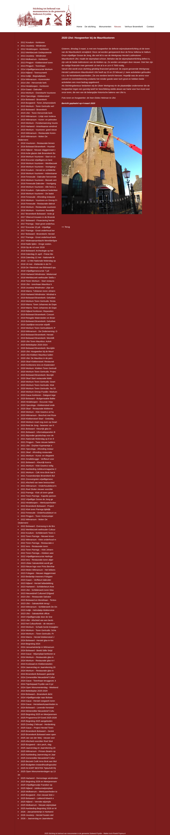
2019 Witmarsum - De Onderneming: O (39, 331)
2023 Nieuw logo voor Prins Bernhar (37, 566)
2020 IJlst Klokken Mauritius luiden (37, 355)
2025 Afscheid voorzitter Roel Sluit (37, 741)
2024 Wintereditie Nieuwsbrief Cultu (37, 711)
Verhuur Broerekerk (134, 26)
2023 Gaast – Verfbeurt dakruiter (36, 580)
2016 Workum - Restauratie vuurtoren (38, 207)
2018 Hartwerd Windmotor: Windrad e (38, 294)
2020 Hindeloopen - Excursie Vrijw (37, 402)
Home (79, 26)
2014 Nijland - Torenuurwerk (34, 72)
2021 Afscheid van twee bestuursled (37, 482)
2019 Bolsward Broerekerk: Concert (37, 314)
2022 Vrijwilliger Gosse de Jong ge (37, 499)
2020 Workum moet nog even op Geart (39, 422)
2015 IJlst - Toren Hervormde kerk (36, 113)
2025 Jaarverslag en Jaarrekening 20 (38, 748)
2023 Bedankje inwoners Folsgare (37, 576)
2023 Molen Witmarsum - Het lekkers (38, 570)
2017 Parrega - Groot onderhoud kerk (38, 237)
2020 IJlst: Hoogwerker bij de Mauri (37, 351)
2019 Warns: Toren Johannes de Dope (39, 304)
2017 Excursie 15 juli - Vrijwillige (36, 227)
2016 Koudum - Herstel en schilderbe (38, 170)
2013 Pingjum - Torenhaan (33, 66)
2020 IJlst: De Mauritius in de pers (37, 358)
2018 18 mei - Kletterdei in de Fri (36, 264)
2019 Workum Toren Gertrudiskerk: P (38, 328)
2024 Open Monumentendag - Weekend (39, 687)
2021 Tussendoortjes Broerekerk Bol (38, 476)
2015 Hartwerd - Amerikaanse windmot (39, 126)
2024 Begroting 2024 (30, 644)
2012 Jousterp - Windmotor (33, 46)
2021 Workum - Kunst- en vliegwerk (37, 455)
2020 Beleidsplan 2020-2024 (34, 345)
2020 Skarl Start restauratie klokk (36, 378)
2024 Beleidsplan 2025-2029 (34, 691)
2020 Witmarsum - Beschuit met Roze (38, 415)
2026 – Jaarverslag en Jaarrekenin (37, 818)
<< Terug (66, 227)
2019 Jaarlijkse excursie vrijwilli (35, 324)
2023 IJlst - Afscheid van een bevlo (37, 620)
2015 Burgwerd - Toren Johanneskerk (38, 103)
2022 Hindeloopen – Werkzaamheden (38, 502)
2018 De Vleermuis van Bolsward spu (38, 267)
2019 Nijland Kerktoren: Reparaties (37, 311)
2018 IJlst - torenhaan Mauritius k (36, 284)
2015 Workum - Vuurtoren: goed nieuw (39, 130)
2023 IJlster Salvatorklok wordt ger (37, 563)
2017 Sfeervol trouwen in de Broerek (38, 217)
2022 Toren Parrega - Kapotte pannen (38, 496)
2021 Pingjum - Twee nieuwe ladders (38, 442)
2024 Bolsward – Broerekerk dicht (36, 694)
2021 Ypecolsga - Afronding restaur (37, 449)
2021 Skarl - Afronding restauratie (36, 452)
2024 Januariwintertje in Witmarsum (37, 647)
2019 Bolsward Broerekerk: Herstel (37, 334)
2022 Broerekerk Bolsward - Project (37, 506)
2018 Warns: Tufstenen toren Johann (38, 291)
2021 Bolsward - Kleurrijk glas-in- (36, 429)
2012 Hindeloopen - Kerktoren (35, 49)
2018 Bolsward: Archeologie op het (37, 250)
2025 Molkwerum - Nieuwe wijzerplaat (38, 805)
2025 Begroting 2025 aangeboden (37, 721)
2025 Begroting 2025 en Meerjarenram (39, 714)
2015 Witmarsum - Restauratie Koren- (38, 133)
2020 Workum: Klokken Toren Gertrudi (38, 368)
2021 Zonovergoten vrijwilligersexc (37, 479)
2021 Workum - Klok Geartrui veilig (37, 465)
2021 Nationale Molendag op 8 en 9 (37, 439)
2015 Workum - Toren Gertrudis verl (37, 106)
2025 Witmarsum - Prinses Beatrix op (38, 751)
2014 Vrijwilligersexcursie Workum (37, 69)
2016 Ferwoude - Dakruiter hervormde (38, 177)
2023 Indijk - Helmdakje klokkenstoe (37, 610)
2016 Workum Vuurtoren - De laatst (37, 193)
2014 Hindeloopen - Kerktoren (35, 86)
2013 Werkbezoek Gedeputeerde (36, 52)
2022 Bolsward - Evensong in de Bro (38, 526)
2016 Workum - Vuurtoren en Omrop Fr (39, 200)
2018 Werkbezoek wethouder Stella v (38, 277)
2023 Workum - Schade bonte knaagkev (39, 627)
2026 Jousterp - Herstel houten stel (37, 815)
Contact (150, 26)
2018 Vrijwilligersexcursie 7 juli (35, 271)
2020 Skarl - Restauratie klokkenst (37, 408)
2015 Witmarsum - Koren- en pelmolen (39, 119)
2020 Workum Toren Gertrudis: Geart (38, 381)
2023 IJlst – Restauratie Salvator (36, 596)
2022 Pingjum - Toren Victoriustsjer (37, 516)
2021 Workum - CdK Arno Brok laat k (38, 472)
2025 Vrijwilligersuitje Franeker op (36, 785)
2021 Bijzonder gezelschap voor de (37, 435)
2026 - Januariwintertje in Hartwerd (37, 812)
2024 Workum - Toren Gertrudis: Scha (38, 630)
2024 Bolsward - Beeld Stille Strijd (36, 650)
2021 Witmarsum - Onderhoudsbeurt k (38, 486)
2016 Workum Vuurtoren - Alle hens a (38, 187)
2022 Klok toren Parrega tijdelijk (35, 509)
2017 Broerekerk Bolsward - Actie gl (37, 213)
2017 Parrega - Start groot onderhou (38, 224)
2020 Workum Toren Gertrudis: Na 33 (38, 388)
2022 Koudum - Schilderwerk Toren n (38, 533)
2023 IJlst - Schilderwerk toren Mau (37, 590)
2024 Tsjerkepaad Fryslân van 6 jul (37, 684)
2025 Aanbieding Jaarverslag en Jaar (38, 754)
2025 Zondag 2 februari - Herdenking (38, 724)
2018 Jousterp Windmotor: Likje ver (37, 287)
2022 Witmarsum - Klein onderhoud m (38, 539)
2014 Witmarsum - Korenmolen (35, 79)
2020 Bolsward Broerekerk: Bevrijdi (37, 375)
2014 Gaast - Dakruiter (31, 89)
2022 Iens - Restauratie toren (34, 546)
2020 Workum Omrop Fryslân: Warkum (39, 392)
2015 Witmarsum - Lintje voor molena (38, 116)
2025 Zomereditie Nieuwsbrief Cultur (38, 758)
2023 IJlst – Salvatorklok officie (35, 613)
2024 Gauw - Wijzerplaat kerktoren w (38, 654)
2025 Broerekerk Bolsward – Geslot (37, 731)
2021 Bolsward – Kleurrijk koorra (36, 462)
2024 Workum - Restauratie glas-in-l (37, 660)
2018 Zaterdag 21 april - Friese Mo (37, 254)
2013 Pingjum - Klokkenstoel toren (37, 62)
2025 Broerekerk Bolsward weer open (38, 734)
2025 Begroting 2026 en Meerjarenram (39, 781)
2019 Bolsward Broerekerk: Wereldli (37, 338)
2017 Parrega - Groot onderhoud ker (38, 230)
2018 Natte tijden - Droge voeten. (36, 244)
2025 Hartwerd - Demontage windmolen (39, 778)
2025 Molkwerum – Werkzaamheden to (39, 791)
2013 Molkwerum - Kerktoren (34, 59)
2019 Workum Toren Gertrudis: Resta (38, 301)
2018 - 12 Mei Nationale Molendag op (38, 261)
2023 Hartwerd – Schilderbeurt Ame (37, 586)
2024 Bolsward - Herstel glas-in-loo (37, 640)
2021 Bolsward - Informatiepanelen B (38, 432)
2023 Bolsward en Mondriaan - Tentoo (38, 600)
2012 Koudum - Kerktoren (33, 42)
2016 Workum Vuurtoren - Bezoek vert (38, 180)
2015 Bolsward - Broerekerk (34, 109)
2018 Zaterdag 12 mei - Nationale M (37, 257)
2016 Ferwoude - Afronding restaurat (38, 197)
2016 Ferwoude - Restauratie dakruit (38, 203)
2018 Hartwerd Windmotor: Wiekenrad (38, 274)
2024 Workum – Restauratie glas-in (37, 657)
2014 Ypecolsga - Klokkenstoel (35, 96)
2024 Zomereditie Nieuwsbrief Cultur (38, 677)
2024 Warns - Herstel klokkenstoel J (37, 637)
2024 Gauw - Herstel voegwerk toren (38, 701)
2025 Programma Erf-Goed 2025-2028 (39, 717)
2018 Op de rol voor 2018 (33, 247)
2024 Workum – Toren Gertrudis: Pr (37, 633)
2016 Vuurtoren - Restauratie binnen (38, 143)
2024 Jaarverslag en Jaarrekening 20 (38, 667)
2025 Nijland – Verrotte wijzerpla (36, 801)
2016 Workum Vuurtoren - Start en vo (38, 156)
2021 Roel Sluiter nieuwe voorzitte (37, 489)
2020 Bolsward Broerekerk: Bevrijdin (38, 348)
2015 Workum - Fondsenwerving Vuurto (39, 123)
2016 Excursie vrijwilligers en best (36, 160)
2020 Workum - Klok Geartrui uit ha (37, 412)
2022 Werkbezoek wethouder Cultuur (38, 529)
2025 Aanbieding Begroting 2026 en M (38, 808)
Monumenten (105, 26)
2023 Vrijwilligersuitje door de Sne (36, 617)
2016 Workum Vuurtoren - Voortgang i (38, 166)
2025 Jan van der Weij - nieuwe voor (38, 738)
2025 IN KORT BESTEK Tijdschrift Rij (38, 768)
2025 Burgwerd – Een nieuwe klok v (37, 795)
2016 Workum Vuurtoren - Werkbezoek (39, 163)
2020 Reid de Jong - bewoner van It (37, 425)
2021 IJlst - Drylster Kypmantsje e (36, 445)
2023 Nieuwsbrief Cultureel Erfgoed (37, 593)
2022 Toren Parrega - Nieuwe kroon (37, 536)
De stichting (90, 26)
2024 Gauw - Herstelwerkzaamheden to (39, 704)
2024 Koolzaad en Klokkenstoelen (37, 664)
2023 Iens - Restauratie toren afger (37, 560)
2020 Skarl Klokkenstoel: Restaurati (37, 361)
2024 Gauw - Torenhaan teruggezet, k (38, 680)
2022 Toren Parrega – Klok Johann (37, 549)
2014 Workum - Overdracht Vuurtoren (38, 93)
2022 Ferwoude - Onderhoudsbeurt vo (38, 512)
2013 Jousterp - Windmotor (33, 56)
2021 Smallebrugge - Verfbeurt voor (37, 459)
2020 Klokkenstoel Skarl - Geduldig (37, 418)
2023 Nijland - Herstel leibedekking (37, 583)
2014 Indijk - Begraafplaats (33, 76)
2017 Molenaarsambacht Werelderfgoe (39, 240)
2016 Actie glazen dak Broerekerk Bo (38, 153)
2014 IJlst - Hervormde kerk (33, 82)
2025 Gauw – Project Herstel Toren (37, 728)
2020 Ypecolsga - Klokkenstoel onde (38, 405)
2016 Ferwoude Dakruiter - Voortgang (38, 183)
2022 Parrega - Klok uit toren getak (37, 492)
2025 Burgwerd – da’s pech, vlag (36, 744)
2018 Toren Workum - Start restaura (37, 281)
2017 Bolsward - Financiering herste (37, 220)
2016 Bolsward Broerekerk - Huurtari (38, 146)
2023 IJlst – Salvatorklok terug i (35, 603)
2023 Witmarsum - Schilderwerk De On (39, 607)
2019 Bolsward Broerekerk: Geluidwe (38, 297)
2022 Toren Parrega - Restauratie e (37, 543)
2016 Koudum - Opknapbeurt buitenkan (39, 190)
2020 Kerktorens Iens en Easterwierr (38, 365)
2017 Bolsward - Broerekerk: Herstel (38, 234)
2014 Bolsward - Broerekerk (34, 99)
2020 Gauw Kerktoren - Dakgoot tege (38, 395)
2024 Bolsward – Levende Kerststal (37, 707)
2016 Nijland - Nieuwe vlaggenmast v (38, 150)
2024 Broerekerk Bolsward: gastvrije (37, 674)
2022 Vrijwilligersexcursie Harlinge (37, 556)
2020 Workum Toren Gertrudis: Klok (37, 385)
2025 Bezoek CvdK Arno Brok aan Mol (39, 761)
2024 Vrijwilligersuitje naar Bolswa (36, 697)
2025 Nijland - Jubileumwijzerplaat (37, 788)
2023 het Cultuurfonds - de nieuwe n (38, 623)
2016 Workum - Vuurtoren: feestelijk (37, 210)
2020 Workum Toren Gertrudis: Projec (38, 371)
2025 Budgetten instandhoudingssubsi (38, 764)
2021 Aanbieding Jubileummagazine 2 (38, 469)
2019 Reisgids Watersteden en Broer (38, 318)
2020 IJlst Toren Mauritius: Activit (36, 341)
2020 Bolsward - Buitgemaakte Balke (38, 398)
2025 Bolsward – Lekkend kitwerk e (37, 798)
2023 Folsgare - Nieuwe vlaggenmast (38, 573)
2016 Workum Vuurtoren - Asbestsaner (39, 173)
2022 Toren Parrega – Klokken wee (37, 553)
